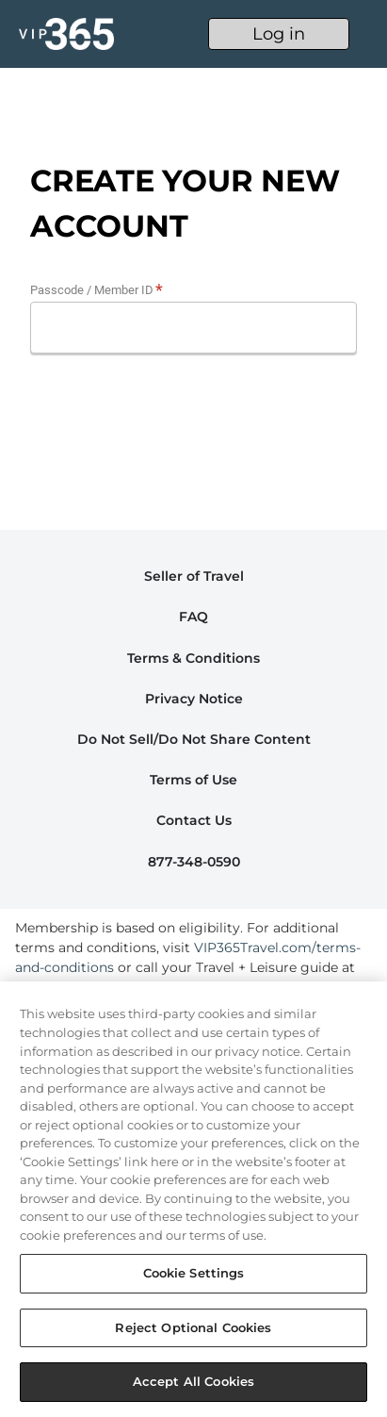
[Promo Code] (193, 328)
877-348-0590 (194, 861)
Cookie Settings (194, 1272)
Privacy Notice (194, 698)
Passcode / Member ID (91, 290)
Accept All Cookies (193, 1381)
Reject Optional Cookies (193, 1327)
